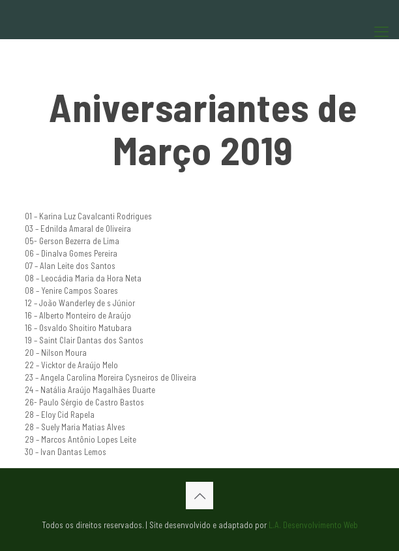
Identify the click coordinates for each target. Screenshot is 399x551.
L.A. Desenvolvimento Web (313, 525)
